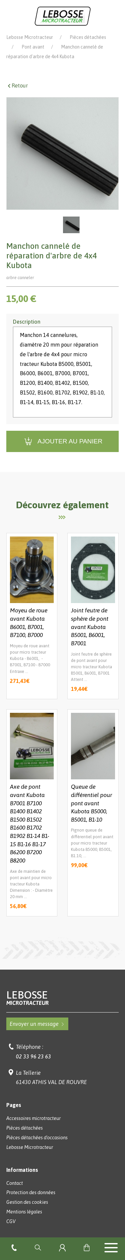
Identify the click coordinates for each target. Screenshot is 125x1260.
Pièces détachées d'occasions (37, 1137)
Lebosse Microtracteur (29, 37)
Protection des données (30, 1192)
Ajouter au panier (62, 441)
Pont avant (33, 47)
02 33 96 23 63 (33, 1056)
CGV (11, 1221)
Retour (17, 85)
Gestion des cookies (27, 1202)
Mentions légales (24, 1211)
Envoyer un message (37, 1024)
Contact (14, 1183)
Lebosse (62, 998)
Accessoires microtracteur (33, 1118)
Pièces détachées (88, 37)
